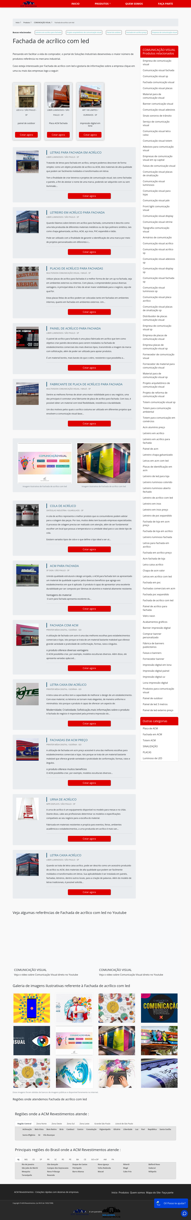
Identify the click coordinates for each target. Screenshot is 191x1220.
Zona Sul (70, 1123)
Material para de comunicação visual (153, 96)
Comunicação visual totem (157, 140)
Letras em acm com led (156, 460)
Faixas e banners (152, 653)
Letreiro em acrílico (153, 433)
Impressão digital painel (156, 670)
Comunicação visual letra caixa (157, 133)
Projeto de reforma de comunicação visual (155, 394)
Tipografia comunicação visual (156, 229)
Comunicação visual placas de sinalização (157, 173)
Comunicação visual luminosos (154, 183)
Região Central (24, 1123)
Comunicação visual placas (157, 88)
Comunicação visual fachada (158, 70)
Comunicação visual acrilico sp (158, 251)
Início (115, 1192)
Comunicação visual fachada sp (158, 279)
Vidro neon (149, 616)
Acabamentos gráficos (155, 622)
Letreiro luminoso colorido (157, 482)
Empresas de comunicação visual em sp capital (157, 158)
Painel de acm (150, 448)
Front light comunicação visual (156, 208)
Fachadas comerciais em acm (159, 588)
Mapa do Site (153, 1192)
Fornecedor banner (153, 659)
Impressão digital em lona (157, 664)
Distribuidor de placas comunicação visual (155, 318)
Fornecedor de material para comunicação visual (159, 365)
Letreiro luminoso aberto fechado (157, 490)
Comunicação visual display (158, 216)
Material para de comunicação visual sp (155, 375)
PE (70, 1159)
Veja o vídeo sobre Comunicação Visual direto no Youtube (46, 974)
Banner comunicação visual (158, 103)
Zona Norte (41, 1123)
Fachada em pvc (152, 582)
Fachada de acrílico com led (158, 600)
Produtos (101, 3)
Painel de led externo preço (158, 710)
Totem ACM (149, 740)
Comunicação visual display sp (158, 270)
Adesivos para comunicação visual (158, 148)
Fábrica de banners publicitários (153, 645)
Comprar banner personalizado (152, 635)
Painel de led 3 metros (155, 704)
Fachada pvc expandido (156, 594)
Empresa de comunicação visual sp (157, 327)
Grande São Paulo (102, 1123)
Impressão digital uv (154, 676)
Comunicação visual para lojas (157, 192)
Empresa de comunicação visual (164, 32)
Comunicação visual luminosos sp (154, 289)
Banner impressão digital (157, 627)
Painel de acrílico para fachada (155, 608)
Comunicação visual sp (155, 76)
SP (41, 1159)
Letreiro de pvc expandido (157, 515)
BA (77, 1159)
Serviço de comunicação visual (156, 123)
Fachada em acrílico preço (136, 32)
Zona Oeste (57, 1123)
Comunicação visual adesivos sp (159, 260)
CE (85, 1159)
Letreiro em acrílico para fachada (48, 32)
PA (113, 1159)
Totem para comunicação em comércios (159, 419)
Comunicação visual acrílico (158, 243)
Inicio (75, 3)
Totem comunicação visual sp (159, 402)
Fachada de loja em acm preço (156, 523)
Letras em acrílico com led (157, 576)
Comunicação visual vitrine (157, 222)
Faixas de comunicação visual (159, 165)
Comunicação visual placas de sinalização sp (157, 308)
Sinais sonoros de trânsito (157, 115)
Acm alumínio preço (154, 427)
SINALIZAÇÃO (150, 746)
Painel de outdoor (114, 32)
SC (55, 1159)
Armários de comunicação (157, 237)
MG (26, 1159)
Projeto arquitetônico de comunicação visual (84, 32)
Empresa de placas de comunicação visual (155, 337)
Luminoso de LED (152, 758)
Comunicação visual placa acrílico (157, 298)
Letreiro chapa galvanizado (158, 454)
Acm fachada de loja (154, 558)
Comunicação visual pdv (156, 200)
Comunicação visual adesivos (159, 109)
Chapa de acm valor (154, 570)
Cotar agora (26, 134)
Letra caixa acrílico (153, 564)
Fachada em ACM (152, 734)
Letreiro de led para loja (156, 476)
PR (48, 1159)
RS (63, 1159)
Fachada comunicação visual (158, 82)
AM (105, 1159)
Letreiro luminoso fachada (157, 537)
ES (34, 1159)
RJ (18, 1159)
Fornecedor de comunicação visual (158, 356)
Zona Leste (84, 1123)
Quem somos (134, 3)
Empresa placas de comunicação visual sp (155, 346)
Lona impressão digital (155, 682)
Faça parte (165, 3)
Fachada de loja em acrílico (158, 531)
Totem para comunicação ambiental (157, 410)
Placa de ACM (150, 728)
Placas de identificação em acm (157, 468)
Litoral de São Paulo (124, 1123)
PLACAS (147, 752)
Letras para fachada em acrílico (156, 544)
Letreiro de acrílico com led (158, 497)
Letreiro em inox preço (155, 509)
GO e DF (94, 1159)
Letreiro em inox (152, 503)
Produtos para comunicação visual (158, 690)
